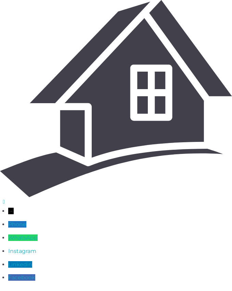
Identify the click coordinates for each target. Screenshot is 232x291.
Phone (17, 224)
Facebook (21, 277)
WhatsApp (23, 237)
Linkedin (20, 264)
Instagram (22, 251)
